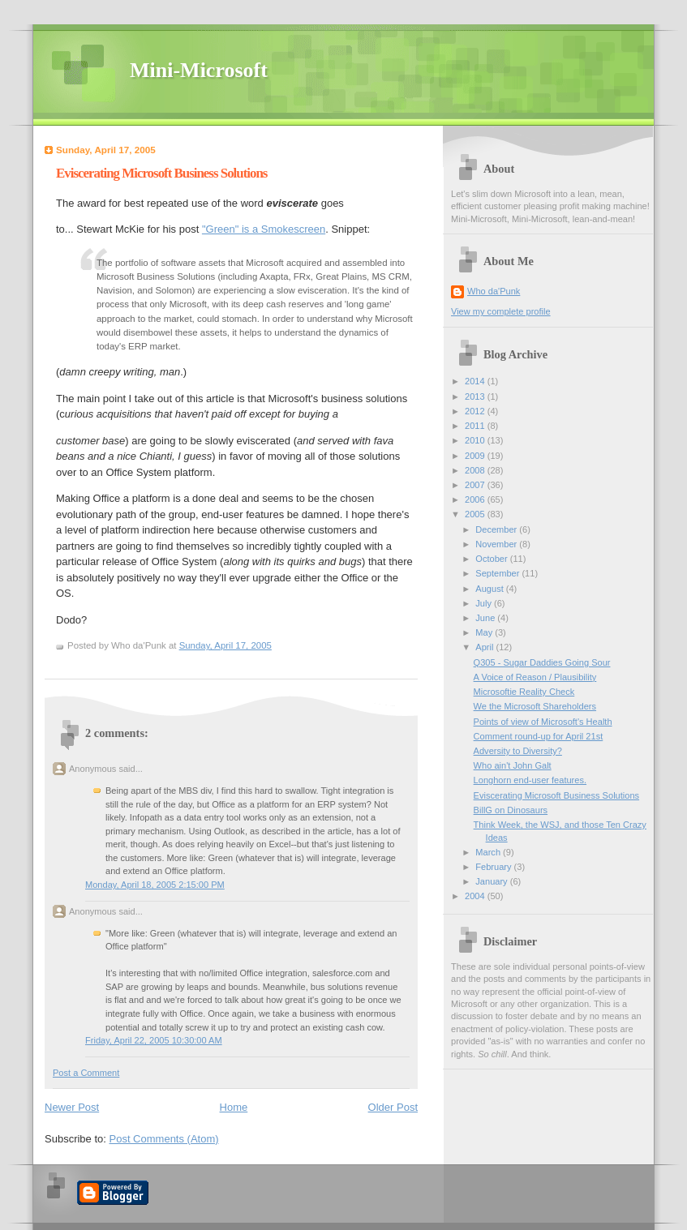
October (492, 559)
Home (234, 1107)
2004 (476, 896)
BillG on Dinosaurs (510, 810)
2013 (476, 396)
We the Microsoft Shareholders (535, 706)
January (492, 881)
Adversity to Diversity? (518, 751)
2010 (476, 440)
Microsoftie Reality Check (524, 691)
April (485, 647)
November (497, 544)
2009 (476, 456)
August (490, 589)
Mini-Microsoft (199, 70)
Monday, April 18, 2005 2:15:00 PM (155, 884)
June (486, 618)
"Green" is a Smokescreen (263, 229)
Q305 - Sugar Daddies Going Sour (542, 662)
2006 (476, 499)
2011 (476, 426)
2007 (476, 485)
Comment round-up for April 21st (538, 736)
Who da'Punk (493, 291)
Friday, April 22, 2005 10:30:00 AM (153, 1040)
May (485, 632)
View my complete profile (501, 311)
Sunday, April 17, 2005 (225, 645)
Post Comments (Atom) (164, 1139)
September (498, 573)
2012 (476, 411)
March (489, 852)
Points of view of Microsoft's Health (543, 721)
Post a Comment (86, 1073)
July (484, 603)
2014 (476, 381)
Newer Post (72, 1107)
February (494, 867)
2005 (476, 514)
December (497, 529)
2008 (476, 470)
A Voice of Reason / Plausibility (535, 677)
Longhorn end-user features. (530, 780)
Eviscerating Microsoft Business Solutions (161, 173)
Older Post (393, 1107)
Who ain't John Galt (513, 765)
